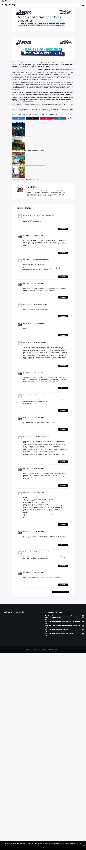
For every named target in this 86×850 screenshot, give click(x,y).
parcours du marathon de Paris (65, 69)
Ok (43, 847)
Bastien (60, 72)
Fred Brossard (24, 74)
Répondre (63, 421)
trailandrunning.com (28, 101)
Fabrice (67, 72)
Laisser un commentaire (60, 784)
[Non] (84, 845)
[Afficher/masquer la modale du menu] (83, 5)
